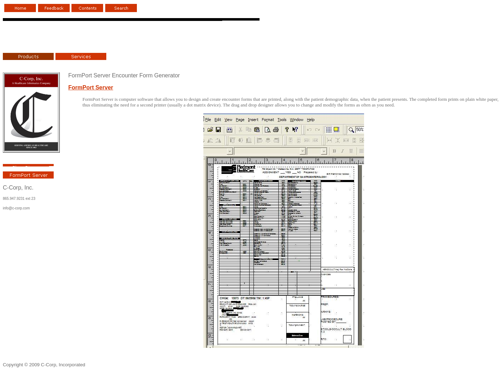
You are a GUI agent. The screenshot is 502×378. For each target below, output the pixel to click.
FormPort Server (90, 87)
